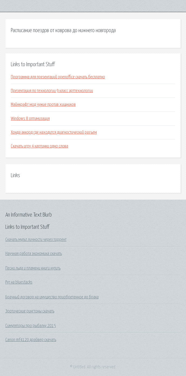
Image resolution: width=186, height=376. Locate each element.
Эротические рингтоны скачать (29, 311)
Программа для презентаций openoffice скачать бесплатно (58, 77)
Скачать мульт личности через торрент (36, 239)
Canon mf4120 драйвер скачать (30, 340)
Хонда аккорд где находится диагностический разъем (54, 132)
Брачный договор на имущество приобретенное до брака (52, 297)
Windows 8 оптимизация (30, 118)
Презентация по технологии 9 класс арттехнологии (52, 91)
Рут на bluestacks (18, 282)
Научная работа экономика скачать (33, 253)
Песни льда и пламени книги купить (33, 268)
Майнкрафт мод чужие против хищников (43, 104)
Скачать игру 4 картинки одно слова (39, 146)
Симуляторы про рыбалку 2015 (30, 326)
